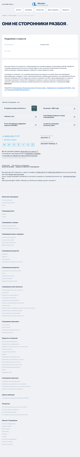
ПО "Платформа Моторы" (9, 412)
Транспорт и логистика (8, 352)
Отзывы (4, 436)
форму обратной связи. (16, 174)
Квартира (5, 254)
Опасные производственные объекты (13, 303)
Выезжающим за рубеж (9, 226)
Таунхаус (4, 256)
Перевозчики (6, 305)
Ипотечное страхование (10, 197)
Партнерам (5, 431)
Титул (3, 205)
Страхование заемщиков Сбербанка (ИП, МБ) (15, 398)
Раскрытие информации (9, 439)
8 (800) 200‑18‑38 (53, 172)
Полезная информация (8, 424)
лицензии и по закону (29, 151)
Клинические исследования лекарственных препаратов (18, 308)
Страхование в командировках (11, 381)
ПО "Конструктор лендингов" (10, 409)
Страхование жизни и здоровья (12, 234)
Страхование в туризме (10, 222)
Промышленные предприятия (11, 357)
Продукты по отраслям (10, 338)
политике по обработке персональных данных (20, 156)
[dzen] (23, 144)
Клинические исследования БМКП (12, 310)
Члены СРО (5, 292)
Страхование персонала (10, 378)
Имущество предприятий (9, 281)
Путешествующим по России (10, 228)
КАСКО (4, 214)
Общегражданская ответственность (12, 290)
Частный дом (6, 259)
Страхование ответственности (12, 287)
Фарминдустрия (7, 372)
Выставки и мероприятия (9, 341)
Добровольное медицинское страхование (14, 384)
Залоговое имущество (8, 202)
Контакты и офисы (9, 140)
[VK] (4, 144)
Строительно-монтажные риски (11, 271)
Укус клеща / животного (9, 242)
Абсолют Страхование (9, 420)
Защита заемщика (8, 395)
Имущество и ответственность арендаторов (15, 346)
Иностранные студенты (9, 237)
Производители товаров (9, 298)
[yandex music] (28, 144)
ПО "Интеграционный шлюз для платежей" (14, 407)
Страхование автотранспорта (11, 330)
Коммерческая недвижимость (11, 344)
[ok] (18, 144)
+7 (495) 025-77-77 (11, 136)
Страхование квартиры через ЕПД (12, 262)
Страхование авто (8, 211)
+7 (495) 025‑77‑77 (41, 172)
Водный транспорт (7, 332)
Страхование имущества (10, 251)
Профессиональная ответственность (13, 316)
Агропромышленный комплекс (11, 367)
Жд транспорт (6, 327)
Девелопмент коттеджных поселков (12, 359)
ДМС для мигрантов (8, 245)
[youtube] (9, 144)
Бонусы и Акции (6, 426)
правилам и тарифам (32, 154)
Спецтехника (6, 325)
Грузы (3, 273)
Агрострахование (7, 278)
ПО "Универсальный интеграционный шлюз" (15, 414)
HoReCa (4, 354)
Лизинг (4, 369)
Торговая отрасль (7, 349)
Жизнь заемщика (7, 200)
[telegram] (13, 144)
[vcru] (32, 144)
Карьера (4, 434)
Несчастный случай (8, 240)
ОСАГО (4, 217)
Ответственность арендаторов (11, 313)
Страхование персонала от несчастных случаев (16, 386)
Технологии (6, 404)
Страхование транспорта (10, 321)
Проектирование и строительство (12, 364)
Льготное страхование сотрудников (12, 389)
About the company (8, 167)
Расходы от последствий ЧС (10, 295)
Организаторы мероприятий (10, 300)
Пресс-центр (6, 429)
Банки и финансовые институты (11, 362)
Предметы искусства (8, 276)
